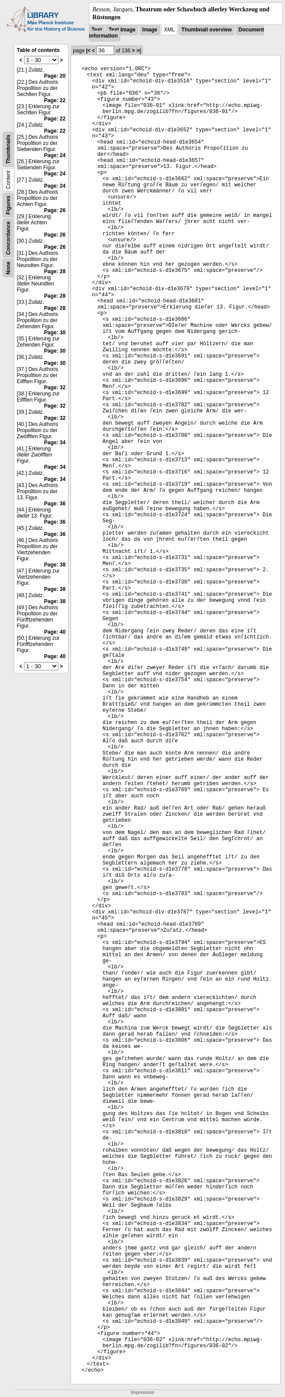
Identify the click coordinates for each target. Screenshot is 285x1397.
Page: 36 (54, 504)
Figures (8, 205)
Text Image (122, 30)
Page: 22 (54, 100)
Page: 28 (54, 271)
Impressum (142, 1392)
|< (88, 51)
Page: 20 (54, 76)
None (8, 268)
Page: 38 (54, 565)
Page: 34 (54, 442)
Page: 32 (54, 387)
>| (138, 51)
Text (97, 30)
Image (149, 30)
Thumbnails (8, 149)
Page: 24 (54, 155)
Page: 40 (54, 632)
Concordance (8, 238)
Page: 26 (54, 210)
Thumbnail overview (206, 30)
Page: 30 (54, 333)
